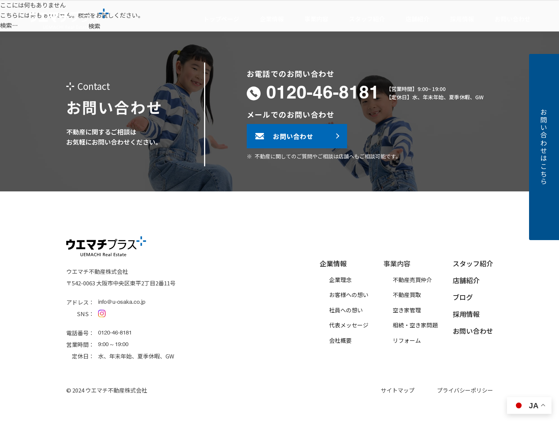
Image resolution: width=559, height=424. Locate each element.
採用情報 (462, 18)
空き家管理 (407, 310)
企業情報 (333, 263)
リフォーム (407, 340)
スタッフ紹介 (367, 18)
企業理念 (340, 280)
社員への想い (346, 310)
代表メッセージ (348, 325)
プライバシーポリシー (465, 390)
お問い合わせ (513, 18)
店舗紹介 (417, 18)
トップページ (221, 18)
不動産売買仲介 (412, 280)
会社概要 (340, 340)
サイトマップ (397, 390)
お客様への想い (348, 295)
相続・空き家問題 (415, 325)
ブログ (463, 297)
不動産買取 (407, 295)
